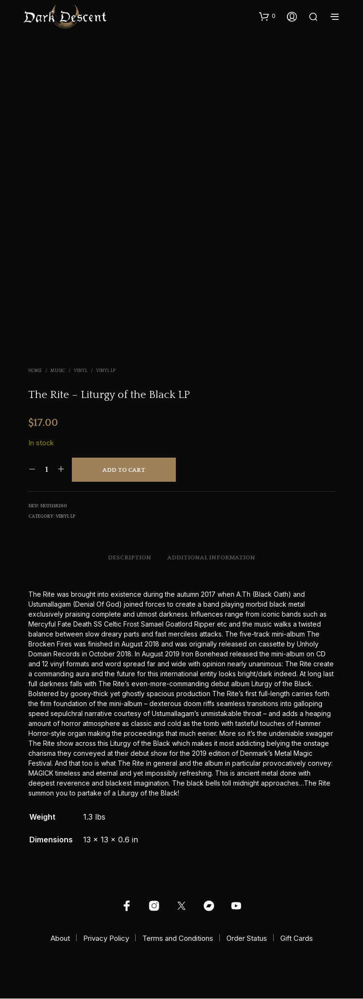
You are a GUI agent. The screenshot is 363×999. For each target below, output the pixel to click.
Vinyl (80, 370)
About (60, 938)
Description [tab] (129, 558)
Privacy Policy (106, 938)
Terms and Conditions (177, 938)
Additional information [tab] (211, 558)
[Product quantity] (46, 469)
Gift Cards (296, 938)
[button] (267, 16)
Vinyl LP (105, 370)
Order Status (246, 938)
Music (58, 370)
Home (35, 370)
